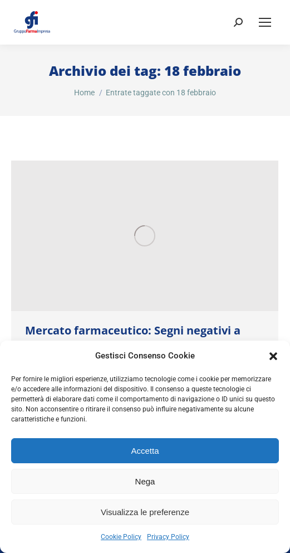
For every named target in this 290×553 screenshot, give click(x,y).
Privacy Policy (168, 537)
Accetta (145, 450)
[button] (273, 356)
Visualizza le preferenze (145, 512)
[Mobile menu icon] (265, 22)
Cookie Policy (121, 537)
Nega (145, 481)
